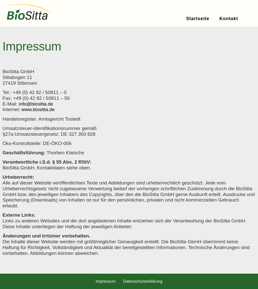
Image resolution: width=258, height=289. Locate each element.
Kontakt (228, 18)
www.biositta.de (38, 109)
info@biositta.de (36, 104)
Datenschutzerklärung (143, 281)
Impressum (106, 281)
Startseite (197, 18)
